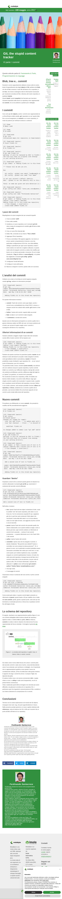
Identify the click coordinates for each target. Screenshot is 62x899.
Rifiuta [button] (33, 892)
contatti (43, 852)
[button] (36, 10)
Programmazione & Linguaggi (13, 76)
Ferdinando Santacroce (21, 725)
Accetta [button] (52, 892)
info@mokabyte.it (46, 856)
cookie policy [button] (45, 880)
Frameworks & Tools (28, 73)
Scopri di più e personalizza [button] (42, 895)
